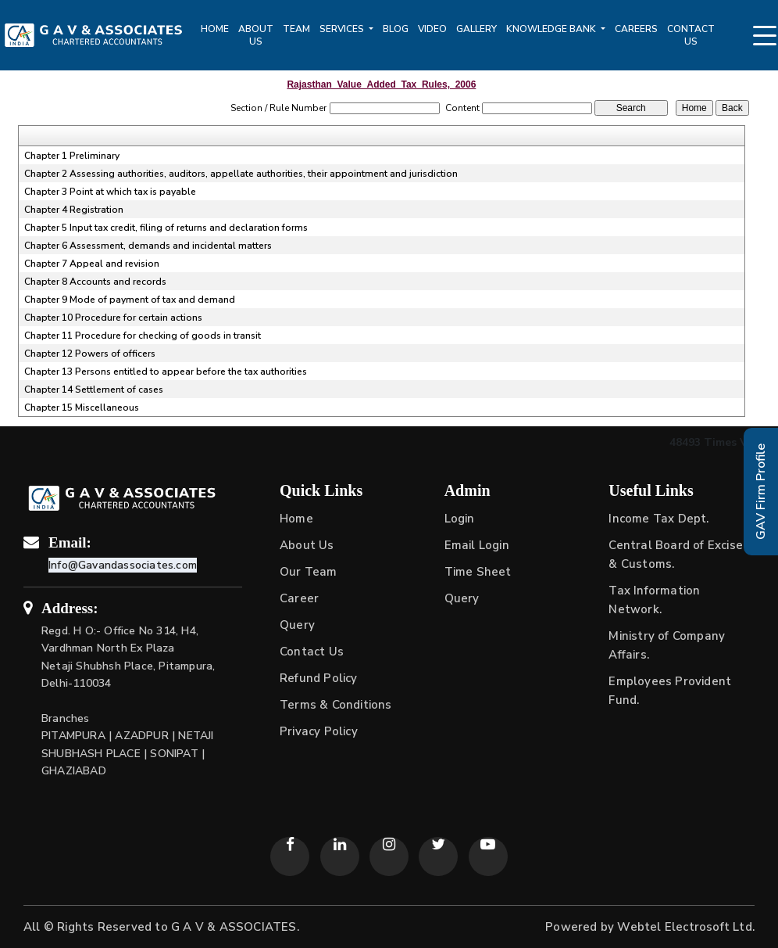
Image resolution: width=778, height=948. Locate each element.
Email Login (476, 545)
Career (299, 598)
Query (297, 625)
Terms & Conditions (336, 705)
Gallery (476, 29)
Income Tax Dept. (658, 518)
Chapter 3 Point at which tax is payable (110, 191)
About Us (255, 35)
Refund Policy (319, 678)
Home (215, 29)
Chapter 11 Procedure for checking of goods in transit (142, 335)
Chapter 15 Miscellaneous (81, 407)
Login (459, 518)
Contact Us (691, 35)
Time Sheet (478, 572)
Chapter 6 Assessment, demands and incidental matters (148, 245)
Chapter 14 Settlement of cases (93, 389)
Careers (636, 29)
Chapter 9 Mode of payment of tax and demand (129, 299)
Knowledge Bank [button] (552, 29)
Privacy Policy (319, 731)
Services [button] (342, 29)
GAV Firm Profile (760, 491)
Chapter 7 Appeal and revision (91, 263)
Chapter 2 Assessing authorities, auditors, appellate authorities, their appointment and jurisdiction (241, 173)
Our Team (308, 572)
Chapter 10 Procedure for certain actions (113, 317)
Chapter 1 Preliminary (72, 155)
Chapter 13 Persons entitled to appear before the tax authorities (165, 371)
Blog (396, 29)
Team (296, 29)
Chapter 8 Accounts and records (95, 281)
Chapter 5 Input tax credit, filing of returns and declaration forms (166, 227)
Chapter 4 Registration (73, 209)
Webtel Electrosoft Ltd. (686, 927)
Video (432, 29)
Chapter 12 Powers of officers (89, 353)
